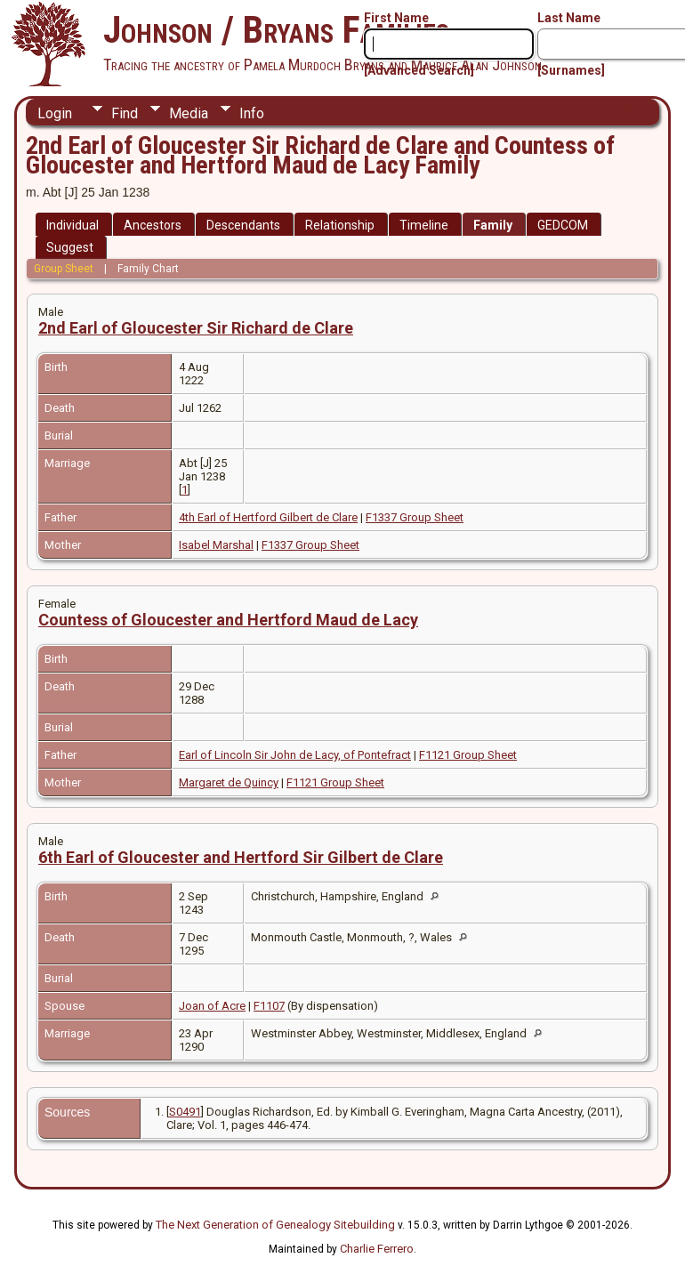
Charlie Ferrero (377, 1248)
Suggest (69, 247)
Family (492, 225)
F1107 (269, 1005)
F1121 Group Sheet (468, 755)
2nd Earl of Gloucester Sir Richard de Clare (195, 327)
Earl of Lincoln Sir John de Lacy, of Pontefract (295, 755)
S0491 (185, 1111)
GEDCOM (562, 225)
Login (54, 113)
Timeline (423, 225)
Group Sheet (63, 268)
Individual (72, 225)
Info (251, 113)
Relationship (340, 225)
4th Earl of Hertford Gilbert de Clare (268, 517)
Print (632, 112)
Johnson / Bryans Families (276, 30)
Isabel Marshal (216, 545)
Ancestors (152, 225)
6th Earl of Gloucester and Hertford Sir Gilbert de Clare (240, 857)
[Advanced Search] (419, 70)
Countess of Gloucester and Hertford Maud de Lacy (228, 619)
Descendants (243, 225)
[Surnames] (571, 70)
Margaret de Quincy (228, 782)
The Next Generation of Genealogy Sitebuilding (275, 1224)
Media (188, 113)
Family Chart (148, 268)
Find (124, 113)
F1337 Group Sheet (414, 517)
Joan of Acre (212, 1005)
